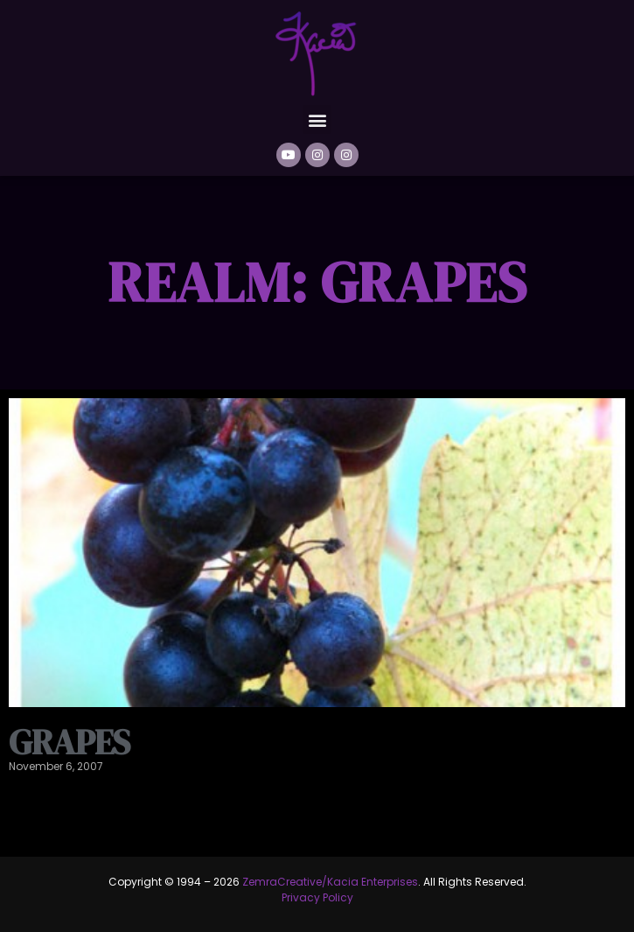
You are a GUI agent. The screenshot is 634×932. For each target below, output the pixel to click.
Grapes (69, 742)
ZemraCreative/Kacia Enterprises (330, 881)
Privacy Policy (317, 897)
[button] (317, 119)
